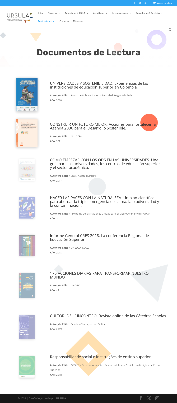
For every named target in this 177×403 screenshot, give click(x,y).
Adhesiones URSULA (75, 13)
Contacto (64, 21)
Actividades (98, 13)
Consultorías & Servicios (148, 13)
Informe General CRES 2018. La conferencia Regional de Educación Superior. (99, 237)
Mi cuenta (78, 21)
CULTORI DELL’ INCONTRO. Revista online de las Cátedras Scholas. (108, 315)
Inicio (40, 13)
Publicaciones (45, 21)
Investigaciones (120, 13)
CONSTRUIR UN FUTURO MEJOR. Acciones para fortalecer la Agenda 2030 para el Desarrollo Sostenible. (103, 126)
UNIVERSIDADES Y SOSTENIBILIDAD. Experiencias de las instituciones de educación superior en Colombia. (99, 85)
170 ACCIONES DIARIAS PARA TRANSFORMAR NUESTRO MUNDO (99, 275)
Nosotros (52, 13)
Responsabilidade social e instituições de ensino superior (100, 356)
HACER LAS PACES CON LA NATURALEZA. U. (104, 201)
